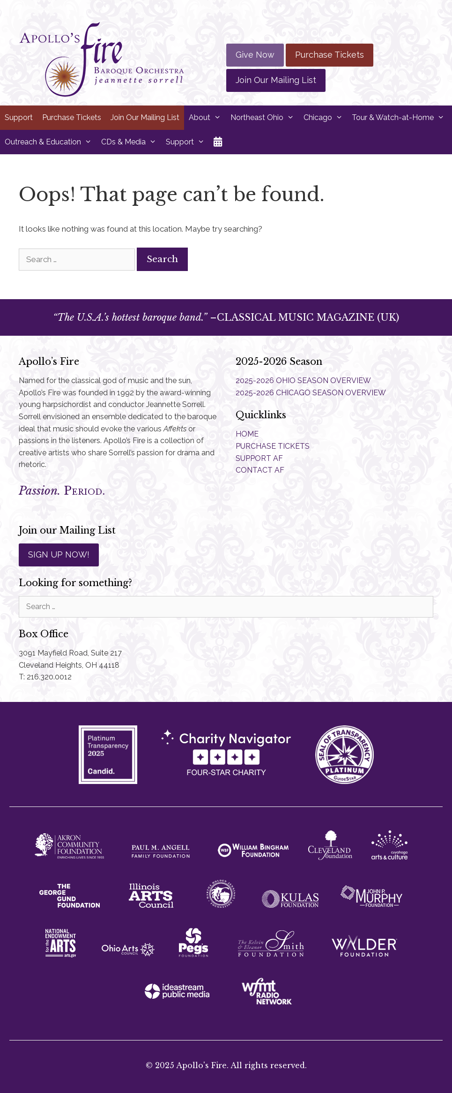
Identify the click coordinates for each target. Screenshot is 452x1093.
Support (19, 117)
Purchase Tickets (329, 55)
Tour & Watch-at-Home (400, 118)
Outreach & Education (50, 142)
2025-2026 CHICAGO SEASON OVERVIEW (311, 392)
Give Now (255, 55)
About (207, 118)
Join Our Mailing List (276, 80)
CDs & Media (131, 142)
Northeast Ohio (264, 118)
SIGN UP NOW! (58, 554)
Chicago (326, 118)
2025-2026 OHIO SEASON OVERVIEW (303, 380)
